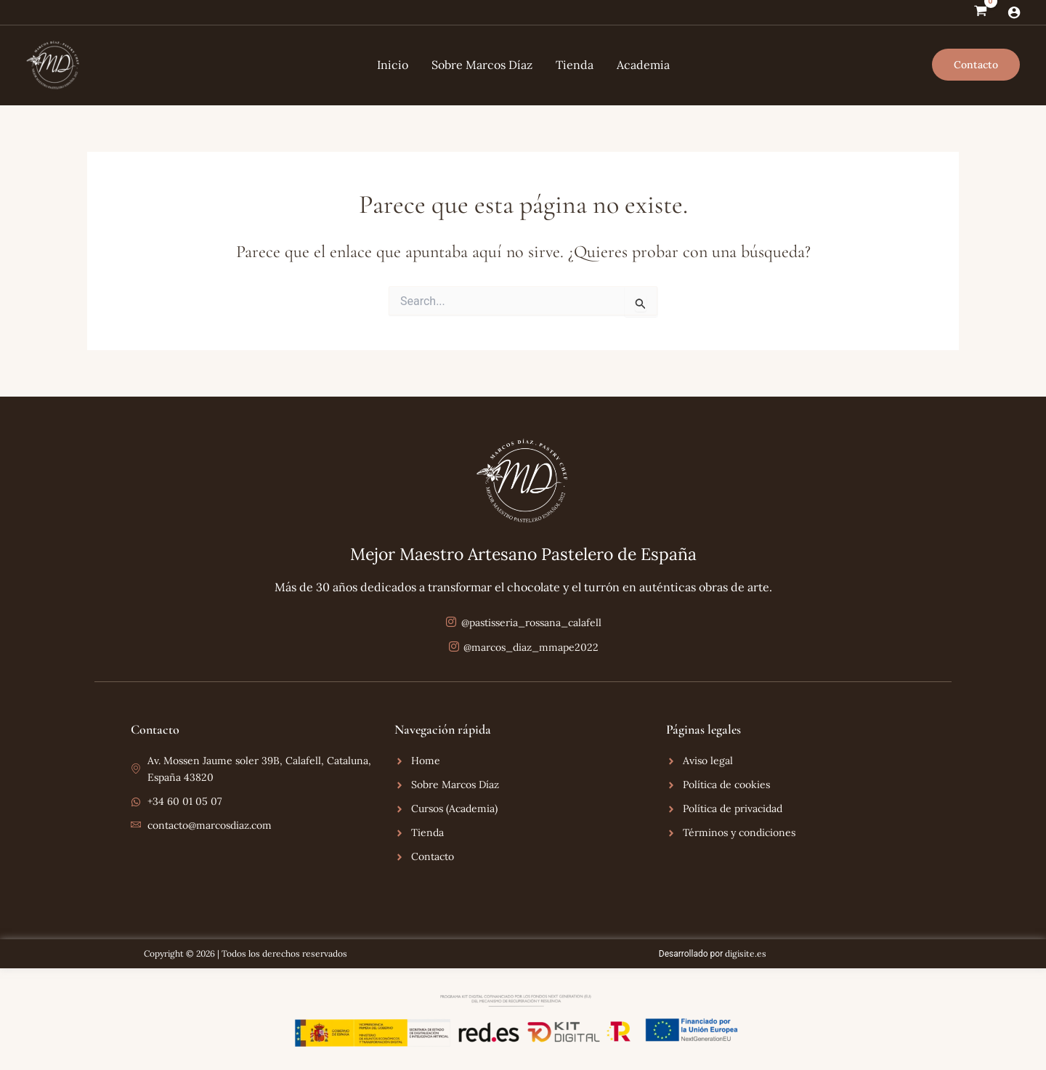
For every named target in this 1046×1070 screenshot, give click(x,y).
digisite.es (745, 953)
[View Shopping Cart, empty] (980, 12)
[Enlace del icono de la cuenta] (1014, 12)
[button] (976, 65)
